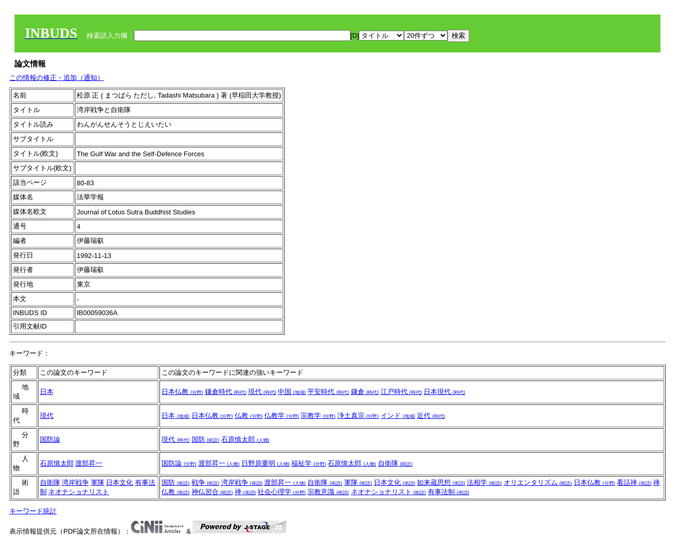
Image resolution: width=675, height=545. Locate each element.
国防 (206, 439)
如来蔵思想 (441, 482)
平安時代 (328, 392)
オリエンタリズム (538, 482)
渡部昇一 (88, 463)
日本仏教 (182, 392)
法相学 (484, 482)
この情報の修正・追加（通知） (56, 77)
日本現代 (444, 392)
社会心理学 (282, 492)
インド (398, 415)
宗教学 (318, 415)
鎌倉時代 (226, 392)
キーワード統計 (33, 511)
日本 (46, 392)
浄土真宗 (358, 415)
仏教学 (281, 415)
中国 (292, 392)
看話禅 (634, 482)
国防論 (50, 439)
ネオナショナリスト (78, 492)
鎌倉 (365, 392)
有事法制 (448, 492)
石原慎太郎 (245, 439)
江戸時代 (401, 392)
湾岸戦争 (75, 482)
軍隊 (97, 482)
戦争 (206, 482)
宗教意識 (328, 492)
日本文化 (119, 482)
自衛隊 (395, 463)
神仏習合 (212, 492)
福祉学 (308, 463)
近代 (431, 415)
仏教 (249, 415)
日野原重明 (265, 463)
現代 (262, 392)
